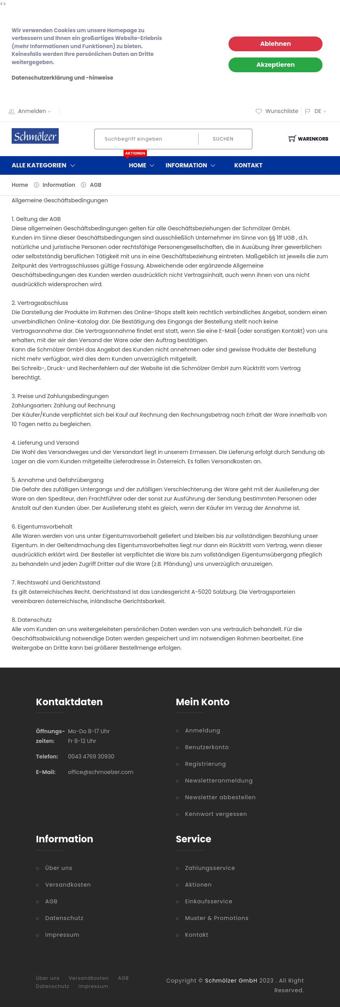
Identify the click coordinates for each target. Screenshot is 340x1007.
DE (317, 111)
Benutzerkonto (207, 747)
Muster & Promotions (217, 918)
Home (143, 163)
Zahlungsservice (210, 868)
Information (192, 165)
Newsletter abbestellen (220, 797)
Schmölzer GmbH (231, 980)
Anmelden (37, 111)
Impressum (62, 935)
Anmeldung (203, 730)
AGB (95, 185)
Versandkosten (68, 885)
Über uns (59, 868)
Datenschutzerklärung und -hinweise (62, 78)
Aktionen (198, 885)
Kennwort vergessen (216, 814)
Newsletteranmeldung (219, 780)
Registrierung (205, 764)
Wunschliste (276, 111)
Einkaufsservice (209, 901)
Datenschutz (64, 918)
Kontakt (248, 165)
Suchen (223, 139)
